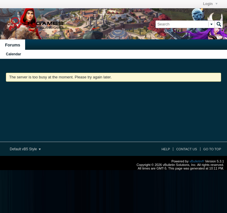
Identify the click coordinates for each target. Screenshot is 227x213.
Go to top (212, 149)
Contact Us (186, 149)
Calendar (13, 54)
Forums (12, 45)
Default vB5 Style (25, 149)
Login (210, 4)
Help (165, 149)
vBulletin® (196, 161)
